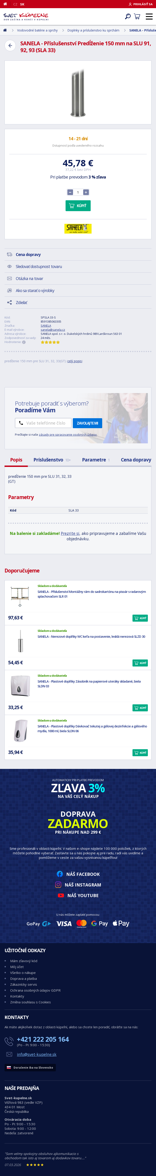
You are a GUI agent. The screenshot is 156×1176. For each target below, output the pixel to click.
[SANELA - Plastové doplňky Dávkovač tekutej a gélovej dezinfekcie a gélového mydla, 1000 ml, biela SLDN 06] (20, 730)
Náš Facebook (83, 874)
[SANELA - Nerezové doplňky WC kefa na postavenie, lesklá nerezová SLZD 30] (20, 641)
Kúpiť (81, 205)
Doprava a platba (23, 978)
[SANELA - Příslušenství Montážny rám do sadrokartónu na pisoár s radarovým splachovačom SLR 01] (20, 596)
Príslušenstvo (52, 459)
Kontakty (17, 996)
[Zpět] (10, 45)
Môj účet (17, 966)
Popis (16, 459)
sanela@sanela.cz (53, 330)
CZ (15, 4)
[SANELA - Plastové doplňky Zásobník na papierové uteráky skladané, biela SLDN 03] (20, 686)
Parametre (96, 459)
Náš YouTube (83, 895)
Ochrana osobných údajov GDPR (35, 990)
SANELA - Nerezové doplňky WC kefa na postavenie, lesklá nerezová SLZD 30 (91, 636)
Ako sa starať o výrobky (35, 290)
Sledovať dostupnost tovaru (39, 266)
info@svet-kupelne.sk (37, 1054)
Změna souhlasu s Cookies (30, 1002)
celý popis (75, 361)
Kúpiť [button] (143, 618)
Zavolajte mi (87, 423)
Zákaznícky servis (23, 984)
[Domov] (6, 4)
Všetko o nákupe (23, 972)
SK (22, 4)
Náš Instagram (83, 885)
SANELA (46, 326)
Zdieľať (21, 302)
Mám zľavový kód (23, 961)
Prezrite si (70, 533)
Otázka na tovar (29, 278)
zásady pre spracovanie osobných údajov (68, 434)
